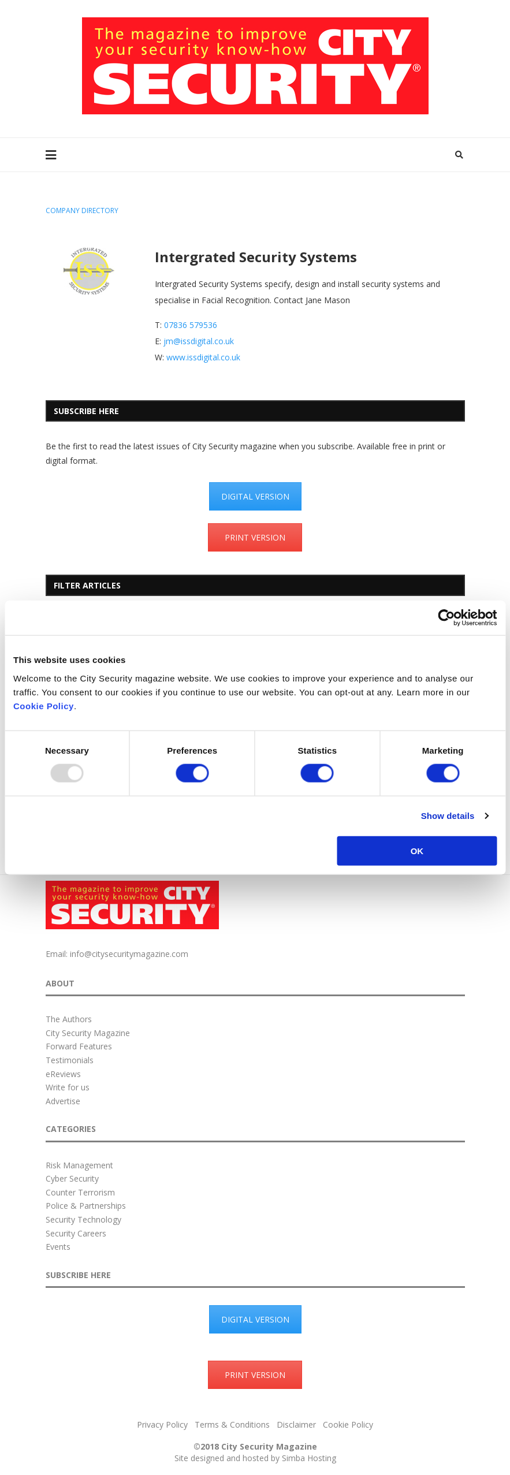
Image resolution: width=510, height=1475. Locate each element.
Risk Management (79, 1165)
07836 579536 (190, 324)
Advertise (63, 1101)
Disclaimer (296, 1424)
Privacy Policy (162, 1424)
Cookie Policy (43, 705)
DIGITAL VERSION (255, 496)
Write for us (68, 1087)
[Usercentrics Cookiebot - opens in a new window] (446, 618)
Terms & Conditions (232, 1424)
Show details (448, 816)
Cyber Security (72, 1178)
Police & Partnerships (86, 1205)
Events (58, 1246)
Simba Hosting (309, 1457)
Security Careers (76, 1233)
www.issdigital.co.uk (203, 357)
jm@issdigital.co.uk (198, 341)
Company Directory (82, 211)
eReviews (63, 1073)
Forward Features (79, 1046)
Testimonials (70, 1060)
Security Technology (83, 1219)
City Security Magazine (88, 1032)
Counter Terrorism (80, 1192)
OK (417, 850)
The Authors (69, 1019)
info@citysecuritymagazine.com (129, 953)
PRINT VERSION (255, 537)
